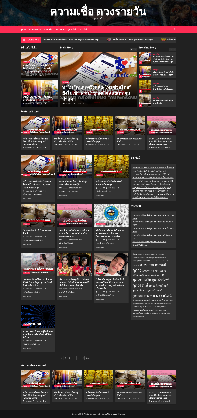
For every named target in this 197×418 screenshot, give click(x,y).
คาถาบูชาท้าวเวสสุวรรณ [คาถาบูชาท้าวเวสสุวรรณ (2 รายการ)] (141, 261)
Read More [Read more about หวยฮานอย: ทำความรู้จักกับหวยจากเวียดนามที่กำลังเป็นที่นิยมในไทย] (27, 348)
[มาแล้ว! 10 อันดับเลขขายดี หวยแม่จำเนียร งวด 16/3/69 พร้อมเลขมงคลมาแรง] (161, 125)
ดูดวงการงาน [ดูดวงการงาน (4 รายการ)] (148, 271)
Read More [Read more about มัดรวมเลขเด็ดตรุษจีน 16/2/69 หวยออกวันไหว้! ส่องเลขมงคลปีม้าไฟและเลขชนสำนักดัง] (63, 296)
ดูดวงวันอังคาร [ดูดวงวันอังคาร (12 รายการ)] (141, 295)
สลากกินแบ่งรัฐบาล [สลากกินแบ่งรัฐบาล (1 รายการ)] (138, 306)
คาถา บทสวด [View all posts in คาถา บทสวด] (101, 224)
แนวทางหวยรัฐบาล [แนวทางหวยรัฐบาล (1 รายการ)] (138, 316)
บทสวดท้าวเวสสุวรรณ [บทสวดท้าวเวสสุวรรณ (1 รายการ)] (151, 300)
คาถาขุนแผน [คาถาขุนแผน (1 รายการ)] (160, 254)
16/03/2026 (164, 147)
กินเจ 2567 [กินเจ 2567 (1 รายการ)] (141, 254)
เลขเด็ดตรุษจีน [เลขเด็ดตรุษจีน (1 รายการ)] (165, 313)
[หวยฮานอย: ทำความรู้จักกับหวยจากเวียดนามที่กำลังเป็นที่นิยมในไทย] (38, 316)
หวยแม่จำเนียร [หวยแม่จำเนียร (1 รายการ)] (153, 310)
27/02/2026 (38, 289)
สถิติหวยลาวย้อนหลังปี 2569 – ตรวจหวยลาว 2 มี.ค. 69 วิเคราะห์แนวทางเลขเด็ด (110, 233)
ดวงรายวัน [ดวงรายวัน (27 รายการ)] (147, 265)
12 (83, 358)
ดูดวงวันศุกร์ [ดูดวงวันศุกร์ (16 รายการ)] (154, 290)
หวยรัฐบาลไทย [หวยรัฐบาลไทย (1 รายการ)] (161, 306)
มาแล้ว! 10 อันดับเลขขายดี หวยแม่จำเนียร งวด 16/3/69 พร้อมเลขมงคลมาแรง (160, 141)
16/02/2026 (74, 289)
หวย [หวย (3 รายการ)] (146, 306)
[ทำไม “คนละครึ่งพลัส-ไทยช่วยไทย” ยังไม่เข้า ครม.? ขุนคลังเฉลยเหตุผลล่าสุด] (145, 58)
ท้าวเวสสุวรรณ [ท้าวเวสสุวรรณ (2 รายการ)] (138, 300)
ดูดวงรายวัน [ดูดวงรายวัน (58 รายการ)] (142, 279)
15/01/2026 (111, 292)
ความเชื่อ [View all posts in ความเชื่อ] (26, 273)
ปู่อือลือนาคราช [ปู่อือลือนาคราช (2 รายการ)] (138, 303)
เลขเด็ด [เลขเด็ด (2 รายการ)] (146, 313)
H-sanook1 (67, 103)
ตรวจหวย (60, 29)
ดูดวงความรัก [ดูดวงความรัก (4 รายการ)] (138, 275)
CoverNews (107, 414)
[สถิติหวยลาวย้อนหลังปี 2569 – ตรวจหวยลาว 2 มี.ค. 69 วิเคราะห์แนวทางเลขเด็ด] (111, 215)
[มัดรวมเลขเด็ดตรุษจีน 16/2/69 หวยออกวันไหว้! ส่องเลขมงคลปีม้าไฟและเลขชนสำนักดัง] (74, 264)
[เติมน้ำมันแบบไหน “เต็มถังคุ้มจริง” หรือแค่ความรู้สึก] (145, 72)
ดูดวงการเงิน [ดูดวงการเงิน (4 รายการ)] (160, 271)
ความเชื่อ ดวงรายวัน (98, 11)
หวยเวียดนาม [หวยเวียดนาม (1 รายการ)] (144, 310)
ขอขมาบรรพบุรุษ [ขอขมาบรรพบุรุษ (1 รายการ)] (150, 254)
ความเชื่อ (48, 29)
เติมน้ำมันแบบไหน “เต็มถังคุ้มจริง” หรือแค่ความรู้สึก (137, 40)
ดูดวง (23, 29)
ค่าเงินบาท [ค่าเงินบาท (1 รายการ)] (136, 265)
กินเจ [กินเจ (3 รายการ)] (135, 254)
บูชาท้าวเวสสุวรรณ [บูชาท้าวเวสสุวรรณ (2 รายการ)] (166, 300)
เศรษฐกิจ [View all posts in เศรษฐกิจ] (65, 82)
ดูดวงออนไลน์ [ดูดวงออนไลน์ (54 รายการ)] (161, 295)
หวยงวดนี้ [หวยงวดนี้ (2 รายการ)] (152, 307)
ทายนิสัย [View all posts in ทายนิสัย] (152, 132)
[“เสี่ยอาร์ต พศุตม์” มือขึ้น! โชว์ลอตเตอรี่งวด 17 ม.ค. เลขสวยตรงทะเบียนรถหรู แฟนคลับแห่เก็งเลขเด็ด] (111, 264)
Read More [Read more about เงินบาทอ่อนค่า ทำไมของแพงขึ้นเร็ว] (27, 244)
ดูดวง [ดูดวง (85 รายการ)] (137, 270)
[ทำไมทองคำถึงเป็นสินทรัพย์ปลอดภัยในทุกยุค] (145, 86)
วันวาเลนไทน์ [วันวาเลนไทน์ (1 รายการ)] (149, 303)
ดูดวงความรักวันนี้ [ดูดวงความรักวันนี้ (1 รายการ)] (150, 275)
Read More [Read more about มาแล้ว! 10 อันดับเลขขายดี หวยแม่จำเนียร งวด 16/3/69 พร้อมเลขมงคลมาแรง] (63, 247)
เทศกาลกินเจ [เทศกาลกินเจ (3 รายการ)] (138, 313)
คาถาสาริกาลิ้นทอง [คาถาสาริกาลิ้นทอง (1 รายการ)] (165, 261)
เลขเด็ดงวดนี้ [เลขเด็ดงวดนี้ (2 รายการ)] (155, 313)
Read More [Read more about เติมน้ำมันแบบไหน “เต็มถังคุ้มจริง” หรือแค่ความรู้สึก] (63, 195)
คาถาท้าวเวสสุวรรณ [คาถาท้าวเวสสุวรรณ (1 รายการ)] (139, 257)
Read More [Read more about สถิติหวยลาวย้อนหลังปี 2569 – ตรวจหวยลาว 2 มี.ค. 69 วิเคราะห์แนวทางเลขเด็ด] (100, 247)
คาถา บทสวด (35, 29)
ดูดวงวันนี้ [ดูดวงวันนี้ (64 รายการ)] (140, 285)
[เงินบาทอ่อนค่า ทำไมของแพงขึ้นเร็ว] (145, 100)
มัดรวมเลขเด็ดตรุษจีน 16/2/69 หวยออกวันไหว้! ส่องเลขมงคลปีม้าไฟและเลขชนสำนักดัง (74, 282)
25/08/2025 (38, 340)
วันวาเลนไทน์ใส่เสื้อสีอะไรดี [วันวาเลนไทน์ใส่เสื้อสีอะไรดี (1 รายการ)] (162, 303)
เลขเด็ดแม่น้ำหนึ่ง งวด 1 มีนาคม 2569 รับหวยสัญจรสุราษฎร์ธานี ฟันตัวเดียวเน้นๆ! (38, 282)
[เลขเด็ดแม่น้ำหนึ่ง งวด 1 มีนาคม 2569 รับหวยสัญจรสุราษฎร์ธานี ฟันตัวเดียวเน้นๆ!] (38, 264)
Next (88, 358)
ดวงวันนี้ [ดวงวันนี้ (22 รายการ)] (160, 265)
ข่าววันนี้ (83, 29)
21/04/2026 (77, 103)
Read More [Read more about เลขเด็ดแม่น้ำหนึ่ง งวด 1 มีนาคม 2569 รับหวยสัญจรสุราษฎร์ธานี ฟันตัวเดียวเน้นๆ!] (27, 296)
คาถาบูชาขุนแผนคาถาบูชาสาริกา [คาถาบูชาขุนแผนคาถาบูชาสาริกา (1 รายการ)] (156, 257)
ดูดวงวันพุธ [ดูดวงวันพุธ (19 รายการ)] (139, 290)
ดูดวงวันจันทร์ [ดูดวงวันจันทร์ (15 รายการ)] (160, 279)
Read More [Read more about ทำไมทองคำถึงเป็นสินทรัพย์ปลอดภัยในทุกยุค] (100, 195)
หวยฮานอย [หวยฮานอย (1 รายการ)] (136, 310)
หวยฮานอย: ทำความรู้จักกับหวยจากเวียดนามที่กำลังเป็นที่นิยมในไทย (38, 334)
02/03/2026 (111, 240)
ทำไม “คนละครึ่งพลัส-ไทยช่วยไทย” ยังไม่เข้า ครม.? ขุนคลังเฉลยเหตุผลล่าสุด (72, 40)
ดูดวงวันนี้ (72, 29)
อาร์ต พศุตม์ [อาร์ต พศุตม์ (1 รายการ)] (162, 310)
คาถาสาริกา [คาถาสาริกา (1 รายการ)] (155, 261)
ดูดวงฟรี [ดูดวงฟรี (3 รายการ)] (160, 275)
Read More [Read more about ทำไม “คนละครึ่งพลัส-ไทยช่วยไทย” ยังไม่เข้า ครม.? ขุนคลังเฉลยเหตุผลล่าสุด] (27, 199)
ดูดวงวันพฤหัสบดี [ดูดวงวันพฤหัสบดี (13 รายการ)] (158, 285)
